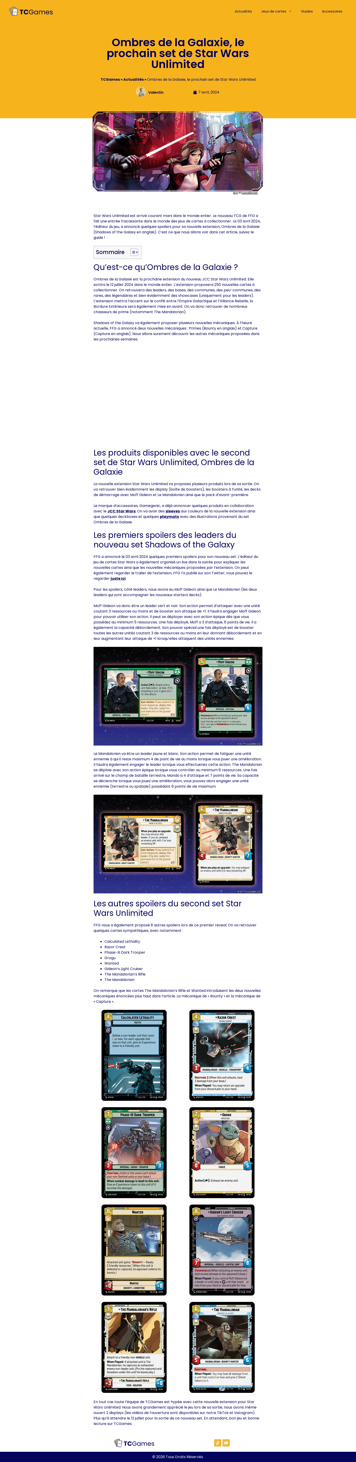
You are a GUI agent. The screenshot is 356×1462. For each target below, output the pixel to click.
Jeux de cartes (279, 11)
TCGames (110, 79)
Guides (307, 11)
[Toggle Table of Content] (132, 252)
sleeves (173, 511)
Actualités (243, 11)
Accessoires (332, 11)
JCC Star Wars (121, 511)
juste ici (118, 578)
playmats (169, 516)
